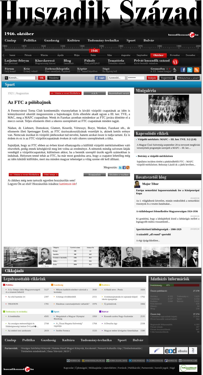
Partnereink (147, 367)
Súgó (172, 367)
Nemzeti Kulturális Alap (110, 348)
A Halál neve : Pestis (113, 289)
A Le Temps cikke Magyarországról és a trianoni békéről (23, 290)
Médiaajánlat (95, 367)
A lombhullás (14, 316)
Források (122, 367)
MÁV (67, 351)
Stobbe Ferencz (63, 330)
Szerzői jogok (161, 367)
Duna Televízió (54, 351)
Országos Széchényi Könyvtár (36, 348)
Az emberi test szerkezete (19, 330)
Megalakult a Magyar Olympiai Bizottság (69, 317)
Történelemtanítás (132, 348)
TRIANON (13, 304)
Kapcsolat (68, 367)
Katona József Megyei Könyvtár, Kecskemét (74, 348)
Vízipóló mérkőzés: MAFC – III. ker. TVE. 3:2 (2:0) (167, 139)
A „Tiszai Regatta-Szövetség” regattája (68, 324)
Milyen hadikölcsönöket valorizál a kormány (71, 290)
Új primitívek (110, 304)
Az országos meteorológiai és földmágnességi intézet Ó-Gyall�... (22, 324)
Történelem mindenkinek (33, 351)
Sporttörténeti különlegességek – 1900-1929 (158, 229)
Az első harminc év (16, 296)
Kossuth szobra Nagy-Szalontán (118, 316)
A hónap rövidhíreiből (66, 296)
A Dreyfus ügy (110, 323)
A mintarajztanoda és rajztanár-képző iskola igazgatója (120, 297)
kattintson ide (67, 183)
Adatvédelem (109, 367)
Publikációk (134, 367)
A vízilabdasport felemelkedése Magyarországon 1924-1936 (167, 211)
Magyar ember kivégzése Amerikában (121, 330)
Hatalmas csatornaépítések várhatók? (72, 304)
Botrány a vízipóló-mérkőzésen (155, 156)
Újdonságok (81, 367)
